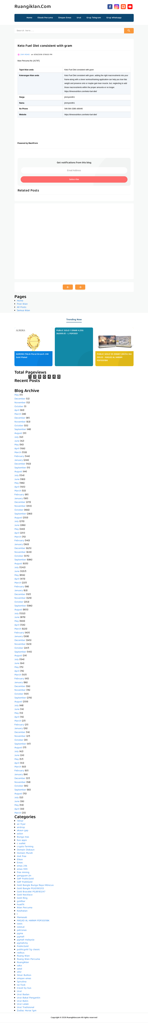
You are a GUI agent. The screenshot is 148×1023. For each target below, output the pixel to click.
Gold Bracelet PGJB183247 (31, 892)
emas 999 (22, 870)
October (18, 407)
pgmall (20, 937)
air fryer (21, 825)
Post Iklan (22, 304)
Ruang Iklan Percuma (28, 960)
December (19, 399)
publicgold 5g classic (28, 950)
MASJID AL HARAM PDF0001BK (33, 921)
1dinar (20, 821)
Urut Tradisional (25, 1008)
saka (19, 966)
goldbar (21, 902)
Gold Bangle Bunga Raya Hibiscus (35, 886)
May (16, 395)
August (18, 434)
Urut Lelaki (23, 1005)
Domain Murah (25, 854)
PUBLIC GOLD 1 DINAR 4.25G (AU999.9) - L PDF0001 (69, 332)
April (16, 411)
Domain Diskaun (25, 850)
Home (29, 18)
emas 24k (22, 866)
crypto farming (25, 847)
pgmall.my (22, 944)
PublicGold (23, 947)
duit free (21, 857)
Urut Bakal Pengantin (28, 998)
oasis (19, 924)
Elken (20, 860)
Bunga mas (23, 837)
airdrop (21, 828)
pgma (20, 934)
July (16, 438)
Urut (19, 992)
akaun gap (22, 831)
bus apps (22, 841)
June (16, 441)
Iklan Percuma (24, 908)
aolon (20, 834)
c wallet (21, 844)
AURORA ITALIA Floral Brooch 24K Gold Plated (32, 356)
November (20, 403)
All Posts (21, 308)
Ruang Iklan (23, 956)
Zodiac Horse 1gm (26, 1011)
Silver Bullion (24, 976)
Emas (20, 863)
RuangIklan (23, 963)
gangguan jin (24, 876)
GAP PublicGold (25, 879)
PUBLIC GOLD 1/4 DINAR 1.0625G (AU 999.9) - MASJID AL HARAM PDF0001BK (114, 358)
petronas (22, 931)
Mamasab (22, 918)
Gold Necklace (24, 895)
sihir (19, 972)
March (17, 415)
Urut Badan (23, 995)
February (19, 457)
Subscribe (74, 180)
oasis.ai (21, 927)
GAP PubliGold (24, 882)
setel (19, 969)
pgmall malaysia (25, 940)
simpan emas (24, 979)
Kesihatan (22, 911)
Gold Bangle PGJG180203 (30, 889)
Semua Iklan (23, 311)
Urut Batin (22, 1001)
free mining (23, 873)
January (18, 461)
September (20, 430)
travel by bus (24, 989)
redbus (20, 953)
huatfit (20, 905)
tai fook (21, 985)
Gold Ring (22, 899)
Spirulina (21, 982)
